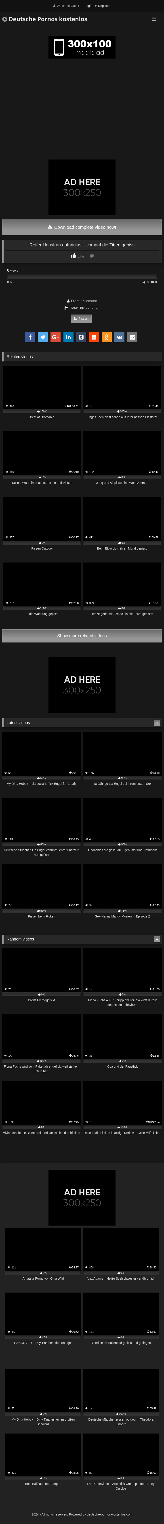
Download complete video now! (82, 227)
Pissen (81, 318)
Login (88, 6)
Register (104, 6)
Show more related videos (82, 635)
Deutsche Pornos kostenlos (44, 19)
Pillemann (89, 301)
